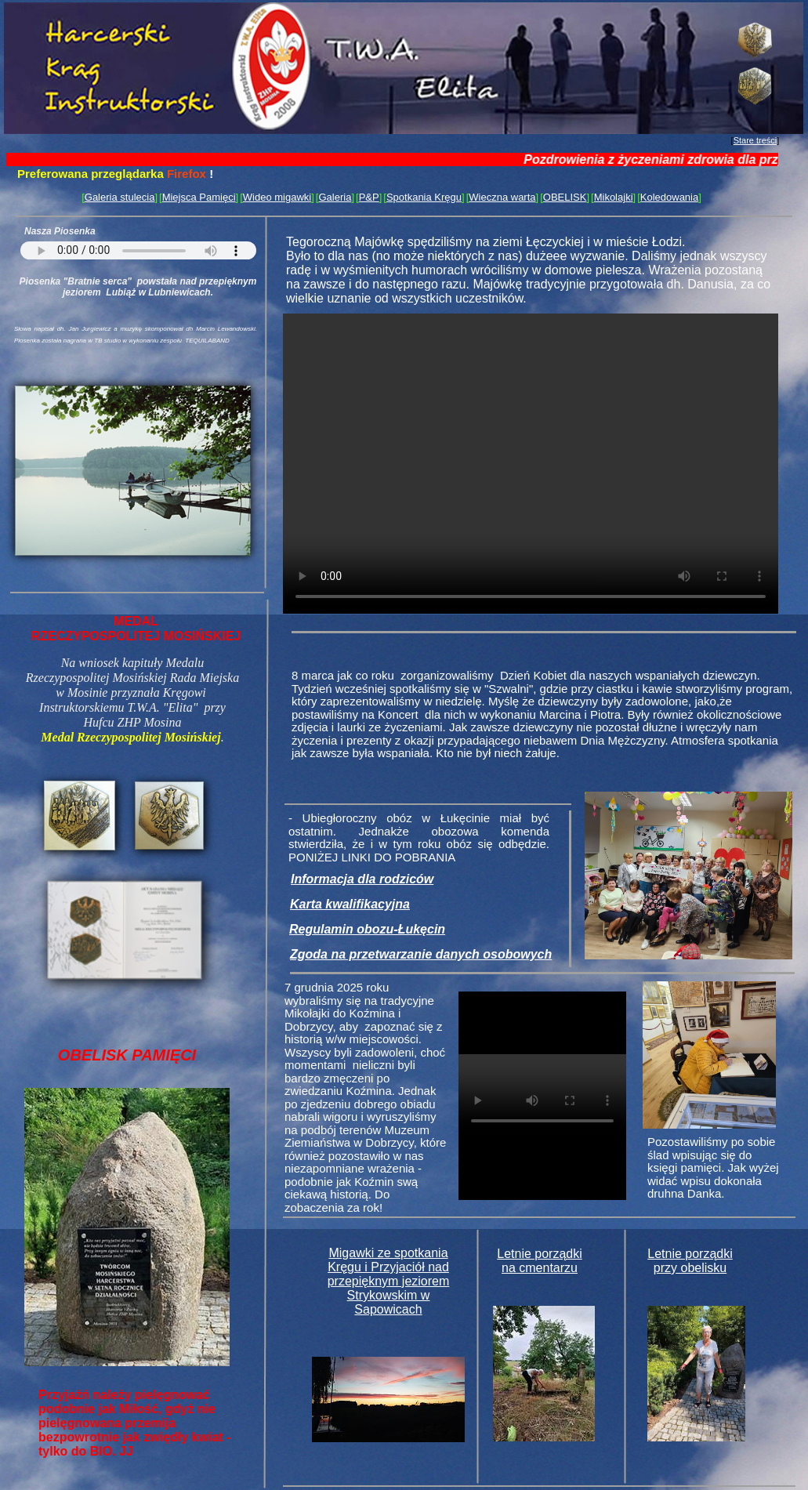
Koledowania (669, 197)
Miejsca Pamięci (199, 197)
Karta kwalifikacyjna (350, 904)
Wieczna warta (502, 197)
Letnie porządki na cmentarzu (539, 1260)
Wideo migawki (277, 197)
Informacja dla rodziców (362, 879)
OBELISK (565, 197)
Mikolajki (613, 197)
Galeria (334, 197)
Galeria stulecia (120, 197)
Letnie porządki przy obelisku (690, 1260)
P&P (369, 197)
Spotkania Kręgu (424, 197)
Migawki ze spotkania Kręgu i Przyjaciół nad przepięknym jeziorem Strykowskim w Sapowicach (389, 1281)
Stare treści (755, 140)
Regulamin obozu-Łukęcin (367, 929)
